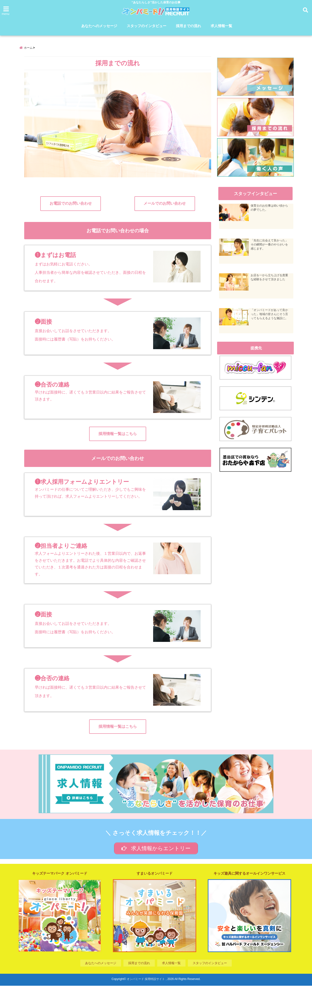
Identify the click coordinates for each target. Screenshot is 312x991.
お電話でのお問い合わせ (71, 207)
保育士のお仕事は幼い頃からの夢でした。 (270, 211)
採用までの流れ (188, 26)
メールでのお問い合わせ (165, 207)
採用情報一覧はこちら (117, 437)
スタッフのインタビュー (146, 26)
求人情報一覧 (221, 26)
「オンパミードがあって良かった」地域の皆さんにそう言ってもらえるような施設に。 (270, 317)
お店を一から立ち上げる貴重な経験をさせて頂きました (270, 280)
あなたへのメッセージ (99, 26)
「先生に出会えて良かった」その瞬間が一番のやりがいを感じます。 (270, 248)
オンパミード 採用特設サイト (146, 984)
